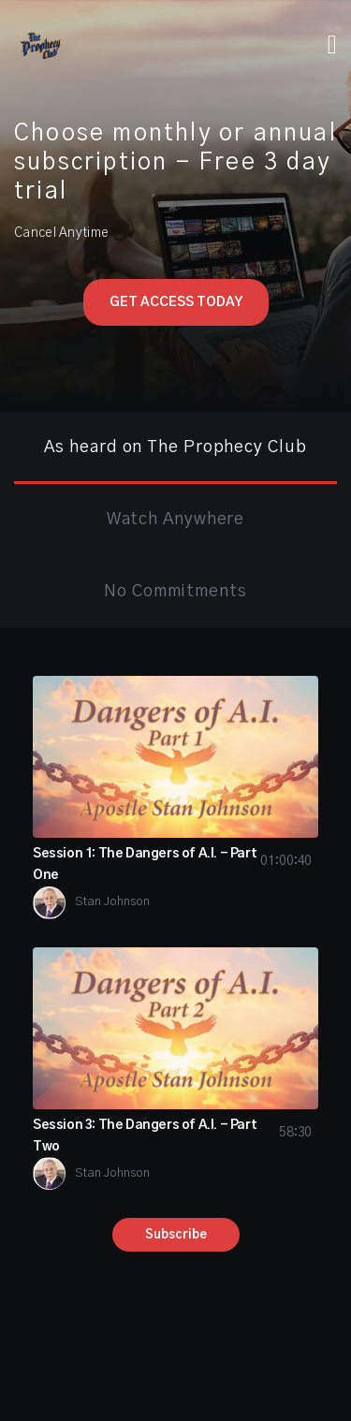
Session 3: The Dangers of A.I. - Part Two (175, 1136)
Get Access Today (176, 302)
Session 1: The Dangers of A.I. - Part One (175, 864)
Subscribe (176, 1235)
